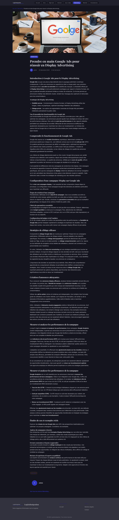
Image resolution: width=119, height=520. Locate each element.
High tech (51, 2)
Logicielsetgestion (26, 504)
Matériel (85, 2)
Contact (87, 509)
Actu (44, 2)
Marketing (77, 2)
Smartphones (94, 2)
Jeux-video (68, 2)
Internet (59, 2)
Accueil (38, 2)
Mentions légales (89, 507)
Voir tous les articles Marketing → (40, 491)
